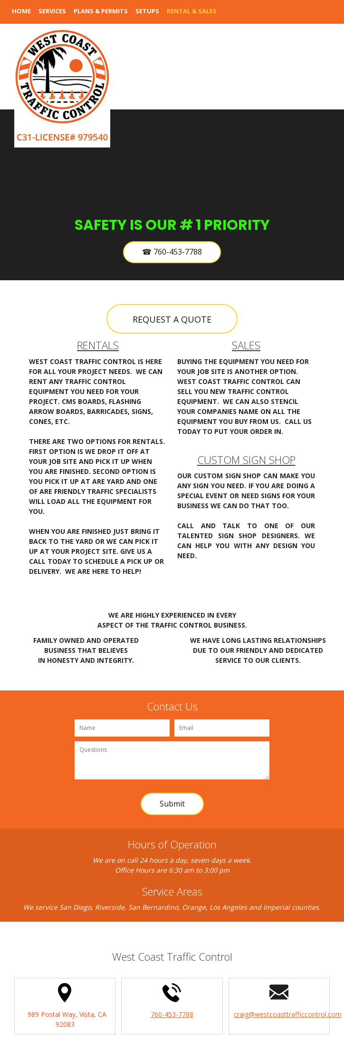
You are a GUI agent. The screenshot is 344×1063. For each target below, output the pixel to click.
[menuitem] (21, 17)
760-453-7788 (172, 1014)
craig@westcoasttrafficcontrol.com (288, 1014)
